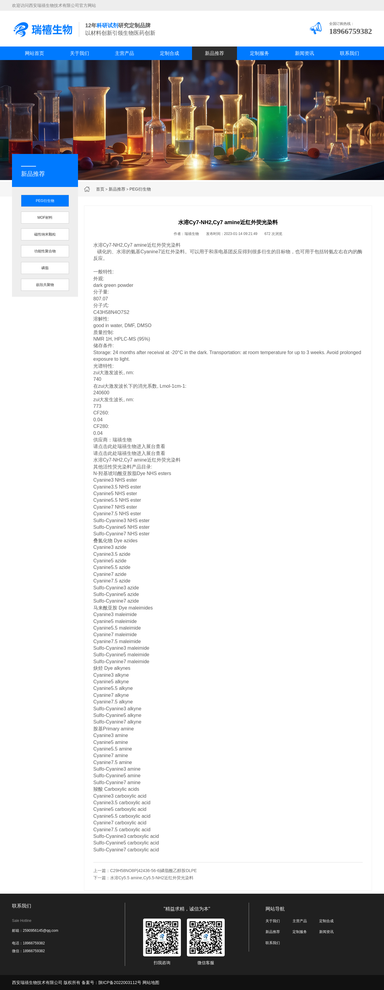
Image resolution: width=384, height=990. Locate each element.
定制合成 (169, 53)
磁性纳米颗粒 (45, 234)
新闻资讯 (304, 53)
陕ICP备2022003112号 (119, 982)
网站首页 (34, 53)
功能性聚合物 (45, 251)
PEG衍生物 (140, 189)
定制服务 (259, 53)
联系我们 (349, 53)
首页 (100, 189)
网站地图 (150, 982)
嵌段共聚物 (45, 285)
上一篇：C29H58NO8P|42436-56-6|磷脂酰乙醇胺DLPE (145, 870)
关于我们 (79, 53)
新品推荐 (214, 53)
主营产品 (124, 53)
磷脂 (45, 268)
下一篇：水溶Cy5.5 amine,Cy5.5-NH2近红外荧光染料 (143, 877)
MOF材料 (45, 217)
